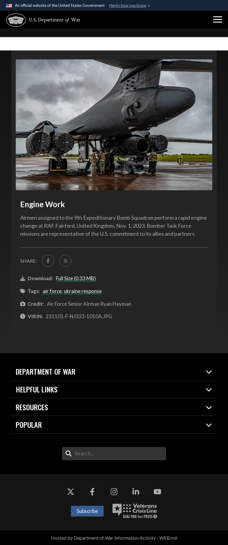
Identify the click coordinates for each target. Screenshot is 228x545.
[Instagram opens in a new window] (114, 491)
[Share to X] (66, 261)
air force (52, 291)
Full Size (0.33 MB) (76, 278)
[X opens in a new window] (70, 491)
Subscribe (87, 511)
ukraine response (83, 291)
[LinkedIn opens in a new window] (135, 491)
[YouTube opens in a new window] (157, 491)
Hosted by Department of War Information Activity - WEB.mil (114, 538)
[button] (217, 19)
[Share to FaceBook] (48, 261)
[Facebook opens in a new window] (92, 491)
